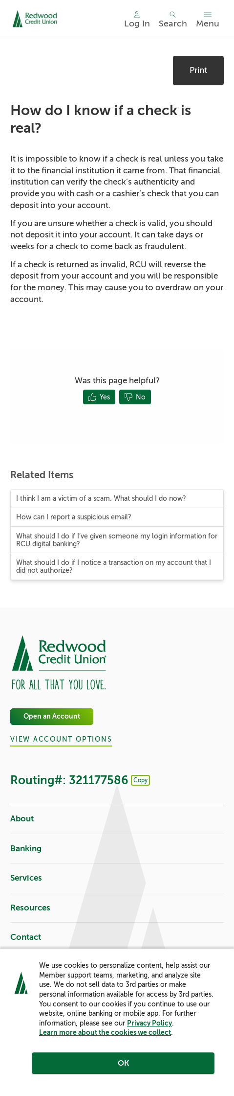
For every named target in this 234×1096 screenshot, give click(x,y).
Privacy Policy (149, 1023)
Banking (117, 849)
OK (123, 1063)
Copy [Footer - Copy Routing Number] (140, 780)
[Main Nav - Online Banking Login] (137, 19)
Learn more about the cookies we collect (105, 1032)
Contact (117, 938)
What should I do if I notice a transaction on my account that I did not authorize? (113, 566)
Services (117, 878)
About (117, 819)
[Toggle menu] (207, 19)
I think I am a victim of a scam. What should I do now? (101, 498)
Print (198, 70)
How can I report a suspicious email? (73, 517)
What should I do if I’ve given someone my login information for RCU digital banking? (116, 540)
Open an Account (51, 717)
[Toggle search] (172, 19)
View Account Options (61, 739)
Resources (117, 908)
